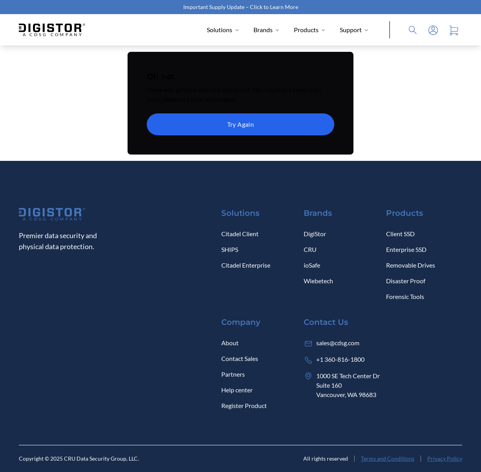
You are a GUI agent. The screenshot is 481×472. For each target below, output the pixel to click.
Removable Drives (410, 265)
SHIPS (229, 249)
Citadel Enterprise (245, 265)
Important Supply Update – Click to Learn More (240, 7)
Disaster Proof (405, 280)
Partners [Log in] (233, 374)
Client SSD (400, 233)
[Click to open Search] (412, 29)
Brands (266, 29)
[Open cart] (453, 29)
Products (310, 29)
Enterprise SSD (406, 249)
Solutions (223, 29)
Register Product (244, 405)
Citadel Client (240, 233)
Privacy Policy (444, 458)
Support (354, 29)
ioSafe (312, 265)
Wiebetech (318, 280)
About (230, 342)
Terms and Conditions (387, 458)
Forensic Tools (405, 296)
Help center (237, 390)
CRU (310, 249)
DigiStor (315, 233)
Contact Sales (239, 358)
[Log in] (433, 29)
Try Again (240, 124)
